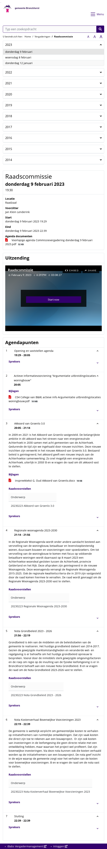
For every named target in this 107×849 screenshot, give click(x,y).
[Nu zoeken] (100, 29)
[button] (55, 361)
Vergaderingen (42, 36)
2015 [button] (8, 149)
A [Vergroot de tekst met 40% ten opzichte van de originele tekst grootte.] (101, 36)
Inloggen (59, 846)
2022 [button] (8, 72)
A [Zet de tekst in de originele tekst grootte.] (88, 37)
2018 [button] (8, 116)
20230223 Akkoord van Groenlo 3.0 (32, 506)
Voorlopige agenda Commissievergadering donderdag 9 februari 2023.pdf (49, 242)
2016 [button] (8, 138)
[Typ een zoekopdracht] (53, 29)
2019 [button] (8, 105)
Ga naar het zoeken (0, 2)
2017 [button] (8, 127)
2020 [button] (8, 94)
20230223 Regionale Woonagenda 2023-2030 (39, 606)
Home (28, 36)
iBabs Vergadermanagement (26, 846)
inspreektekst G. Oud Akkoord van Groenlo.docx (46, 480)
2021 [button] (8, 83)
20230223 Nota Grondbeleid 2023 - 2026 (36, 695)
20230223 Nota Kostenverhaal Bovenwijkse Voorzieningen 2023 (50, 791)
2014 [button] (8, 160)
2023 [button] (8, 45)
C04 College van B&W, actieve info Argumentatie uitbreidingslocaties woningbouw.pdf (55, 399)
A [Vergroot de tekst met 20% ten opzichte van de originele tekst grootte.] (95, 36)
